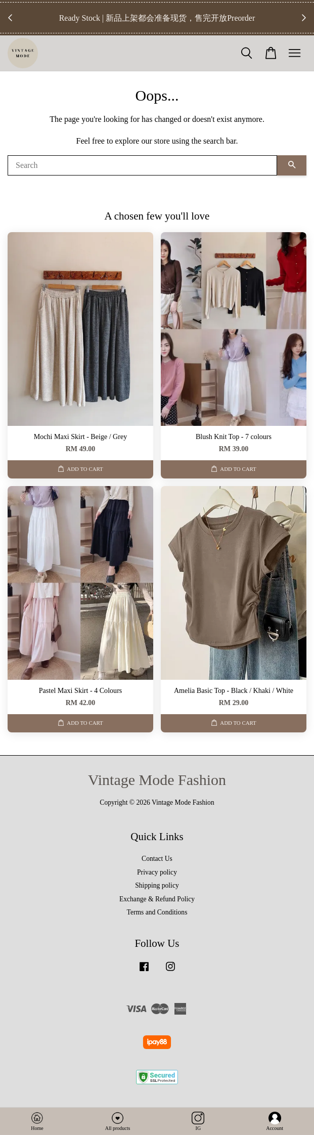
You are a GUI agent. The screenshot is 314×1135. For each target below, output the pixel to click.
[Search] (142, 165)
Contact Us (157, 858)
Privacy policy (157, 872)
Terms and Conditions (157, 912)
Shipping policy (156, 885)
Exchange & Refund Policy (157, 899)
